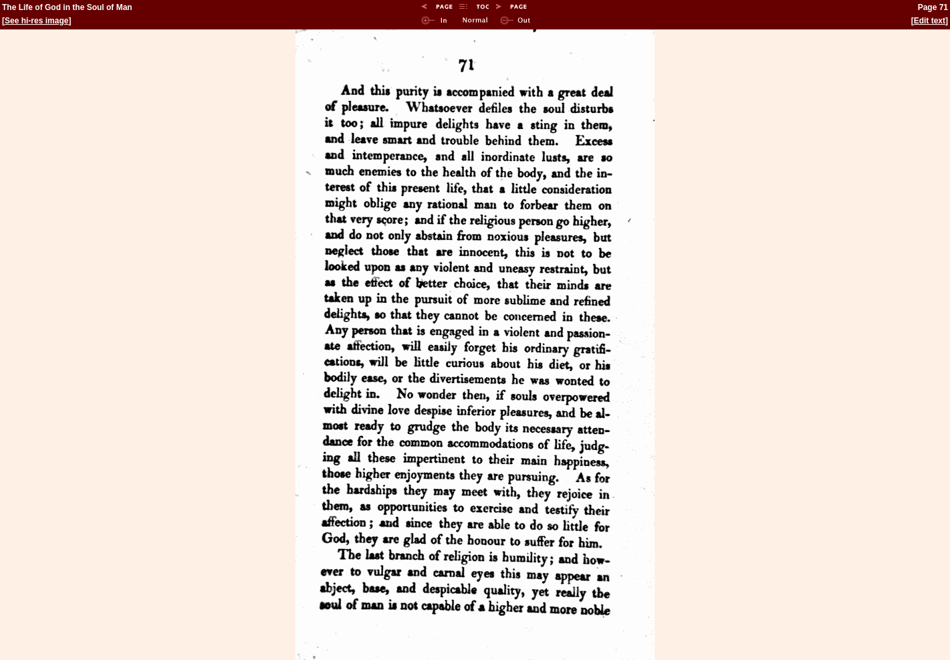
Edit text (929, 20)
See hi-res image (36, 20)
